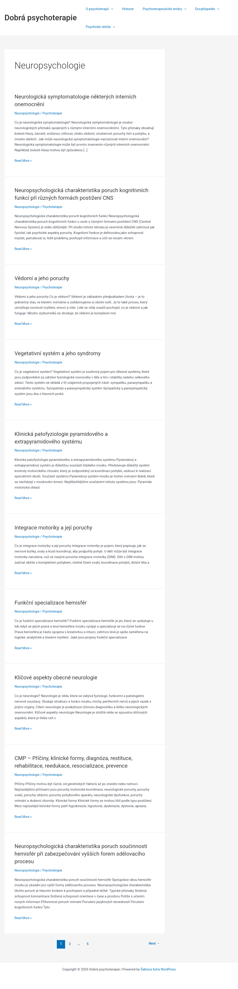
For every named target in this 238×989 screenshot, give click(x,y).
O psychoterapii (98, 9)
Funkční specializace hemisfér (53, 602)
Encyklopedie (199, 9)
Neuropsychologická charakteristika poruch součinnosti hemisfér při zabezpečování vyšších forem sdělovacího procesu (85, 854)
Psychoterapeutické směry (159, 9)
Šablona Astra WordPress (158, 969)
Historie (124, 9)
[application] (110, 9)
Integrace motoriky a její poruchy (56, 527)
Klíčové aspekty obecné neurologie (59, 677)
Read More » (24, 161)
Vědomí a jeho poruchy (44, 278)
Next (153, 944)
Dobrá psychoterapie (40, 17)
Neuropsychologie (28, 113)
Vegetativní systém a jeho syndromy (61, 353)
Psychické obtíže (99, 27)
